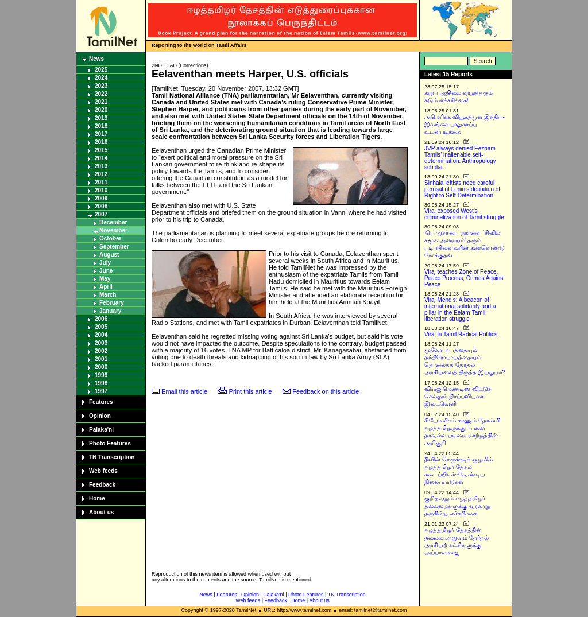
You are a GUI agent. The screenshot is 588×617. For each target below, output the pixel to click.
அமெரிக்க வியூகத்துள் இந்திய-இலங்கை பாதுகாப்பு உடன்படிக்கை (464, 124)
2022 (101, 94)
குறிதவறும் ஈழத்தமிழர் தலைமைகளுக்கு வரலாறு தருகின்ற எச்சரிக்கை (457, 506)
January (110, 311)
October (110, 238)
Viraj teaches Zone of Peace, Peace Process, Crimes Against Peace (464, 278)
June (106, 270)
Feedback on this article (325, 391)
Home (97, 498)
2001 (101, 359)
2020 (101, 110)
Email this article (184, 391)
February (111, 303)
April (106, 287)
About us (101, 512)
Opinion (100, 416)
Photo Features (110, 443)
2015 (101, 150)
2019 (101, 118)
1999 (101, 375)
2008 (101, 206)
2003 (101, 343)
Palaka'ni (101, 429)
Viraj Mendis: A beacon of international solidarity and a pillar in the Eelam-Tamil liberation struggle (460, 309)
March (107, 295)
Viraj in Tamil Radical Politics (460, 334)
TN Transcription (111, 457)
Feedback (102, 485)
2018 (101, 126)
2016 (101, 142)
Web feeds (103, 471)
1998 (101, 383)
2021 (101, 102)
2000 (101, 367)
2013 (101, 166)
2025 (101, 70)
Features (101, 402)
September (114, 246)
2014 (101, 158)
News (96, 59)
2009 (101, 198)
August (109, 254)
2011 (101, 182)
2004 (101, 335)
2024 (101, 78)
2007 (101, 214)
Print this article (250, 391)
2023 (101, 86)
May (104, 278)
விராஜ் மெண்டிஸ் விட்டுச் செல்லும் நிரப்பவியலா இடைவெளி (458, 396)
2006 (101, 319)
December (113, 222)
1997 (101, 391)
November (113, 230)
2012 (101, 174)
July (105, 262)
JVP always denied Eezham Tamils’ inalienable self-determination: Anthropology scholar (460, 157)
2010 (101, 190)
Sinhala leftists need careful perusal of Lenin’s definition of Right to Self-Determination (462, 189)
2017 (101, 134)
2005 (101, 327)
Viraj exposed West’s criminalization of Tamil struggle (464, 214)
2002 (101, 351)
